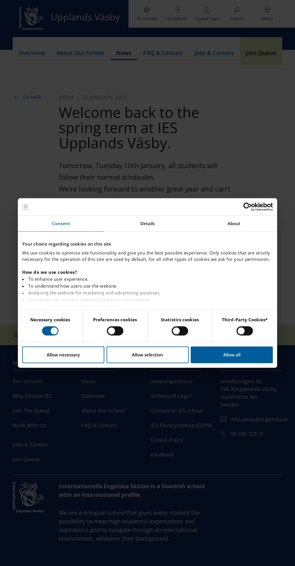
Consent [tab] (61, 223)
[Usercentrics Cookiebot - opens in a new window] (247, 206)
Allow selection (147, 355)
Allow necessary (63, 355)
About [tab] (234, 223)
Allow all (232, 355)
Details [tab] (147, 223)
